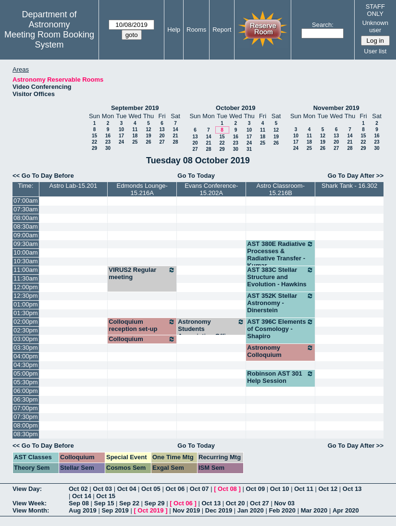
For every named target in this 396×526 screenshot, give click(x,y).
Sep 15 (104, 503)
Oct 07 (199, 488)
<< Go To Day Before (43, 175)
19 (148, 135)
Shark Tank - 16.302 (349, 185)
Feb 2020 (282, 510)
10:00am (25, 252)
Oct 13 (352, 488)
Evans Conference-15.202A (211, 189)
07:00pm (25, 408)
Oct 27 (259, 503)
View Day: (27, 488)
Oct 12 (328, 488)
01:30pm (25, 313)
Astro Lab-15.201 (74, 185)
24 (121, 142)
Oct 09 (255, 488)
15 (94, 135)
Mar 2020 (314, 510)
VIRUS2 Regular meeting (142, 273)
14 (175, 129)
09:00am (25, 235)
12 (148, 129)
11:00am (25, 269)
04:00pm (25, 356)
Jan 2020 (250, 510)
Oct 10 (279, 488)
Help (173, 29)
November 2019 (336, 107)
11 (134, 129)
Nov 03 (284, 503)
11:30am (25, 278)
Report (221, 29)
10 (121, 129)
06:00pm (25, 390)
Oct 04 (126, 488)
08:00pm (25, 425)
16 (108, 135)
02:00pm (25, 321)
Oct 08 (227, 488)
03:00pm (25, 339)
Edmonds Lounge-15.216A (142, 189)
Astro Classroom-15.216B (281, 189)
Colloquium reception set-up (142, 325)
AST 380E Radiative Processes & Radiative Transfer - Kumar (280, 254)
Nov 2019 (186, 510)
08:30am (25, 226)
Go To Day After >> (356, 175)
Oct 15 (105, 496)
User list (375, 51)
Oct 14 (81, 496)
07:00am (25, 200)
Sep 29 (155, 503)
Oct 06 (175, 488)
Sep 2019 (114, 510)
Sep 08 (79, 503)
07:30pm (25, 416)
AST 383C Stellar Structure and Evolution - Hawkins (280, 277)
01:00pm (25, 304)
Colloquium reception (142, 342)
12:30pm (25, 295)
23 (108, 142)
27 (161, 142)
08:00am (25, 217)
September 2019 (135, 107)
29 (94, 148)
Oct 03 (102, 488)
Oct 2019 (150, 510)
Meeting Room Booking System (49, 39)
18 (134, 135)
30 (108, 148)
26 (148, 142)
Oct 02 (78, 488)
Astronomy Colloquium (280, 351)
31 (249, 149)
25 (134, 142)
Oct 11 (303, 488)
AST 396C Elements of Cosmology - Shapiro (280, 329)
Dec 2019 (218, 510)
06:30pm (25, 399)
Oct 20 (235, 503)
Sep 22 (129, 503)
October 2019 (235, 107)
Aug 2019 (83, 510)
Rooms (196, 29)
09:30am (25, 243)
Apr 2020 (346, 510)
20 (161, 135)
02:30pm (25, 330)
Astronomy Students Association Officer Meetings (211, 332)
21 (175, 135)
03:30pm (25, 347)
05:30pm (25, 382)
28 (175, 142)
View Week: (29, 503)
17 (121, 135)
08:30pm (25, 434)
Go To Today (196, 175)
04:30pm (25, 364)
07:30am (25, 209)
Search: (323, 24)
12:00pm (25, 287)
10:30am (25, 261)
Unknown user (375, 26)
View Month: (30, 510)
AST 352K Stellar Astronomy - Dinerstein (280, 303)
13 (161, 129)
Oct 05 (151, 488)
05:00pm (25, 373)
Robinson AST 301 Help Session (280, 377)
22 (94, 142)
